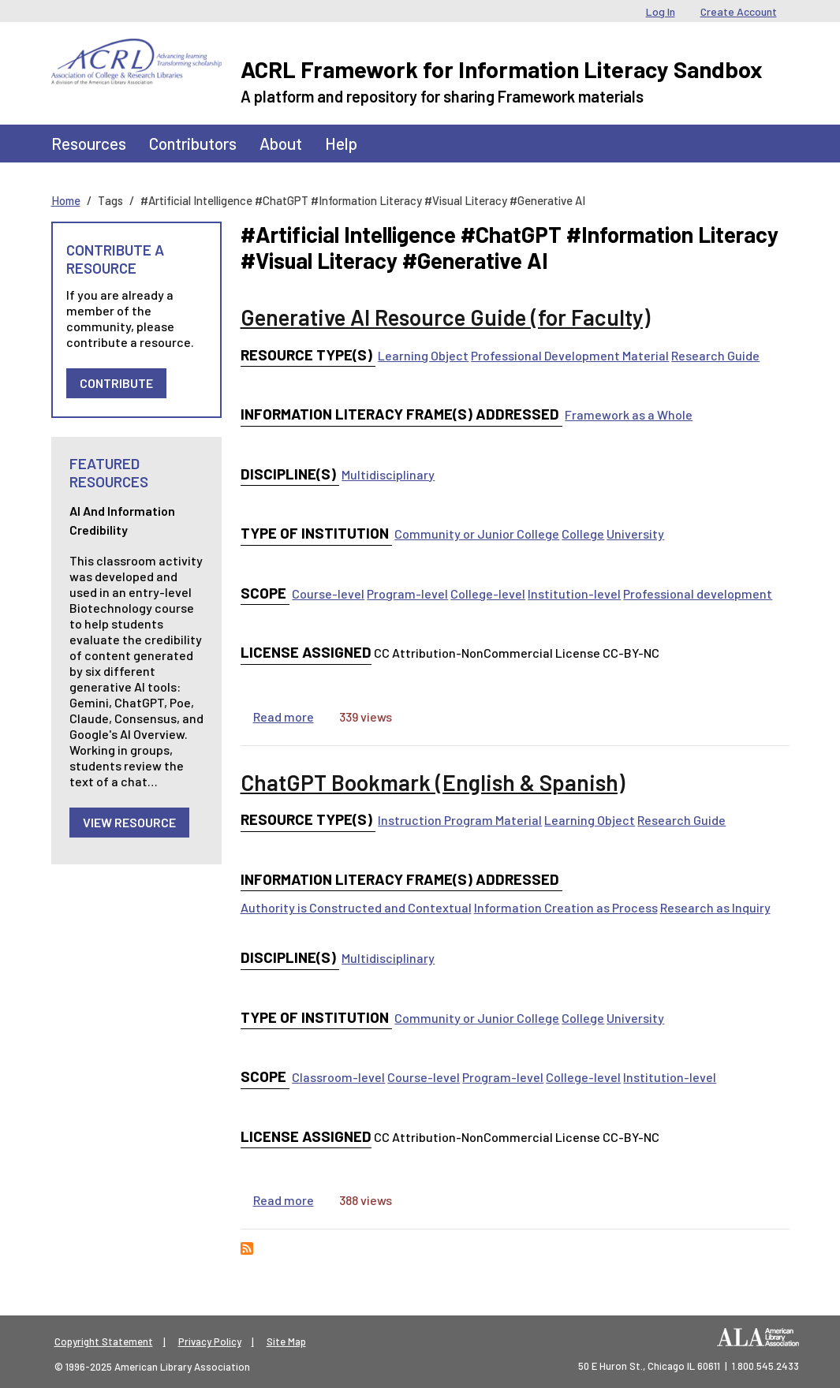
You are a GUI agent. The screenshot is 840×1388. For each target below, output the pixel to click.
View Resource (129, 822)
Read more (283, 716)
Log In (660, 11)
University (635, 533)
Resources (88, 143)
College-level (487, 593)
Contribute (116, 382)
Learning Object (423, 355)
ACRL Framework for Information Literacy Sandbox (502, 69)
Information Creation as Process (566, 907)
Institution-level (574, 593)
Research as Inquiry (715, 907)
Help (341, 143)
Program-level (407, 593)
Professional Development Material (570, 355)
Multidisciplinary (388, 474)
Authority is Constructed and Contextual (356, 907)
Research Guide (715, 355)
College (583, 533)
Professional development (697, 593)
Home (65, 200)
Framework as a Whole (629, 414)
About (280, 143)
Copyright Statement (103, 1341)
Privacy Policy (209, 1341)
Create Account (738, 11)
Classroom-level (338, 1076)
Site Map (286, 1341)
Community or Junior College (476, 533)
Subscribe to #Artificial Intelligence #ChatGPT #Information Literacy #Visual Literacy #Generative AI (247, 1248)
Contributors (193, 143)
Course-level (328, 593)
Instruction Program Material (460, 819)
